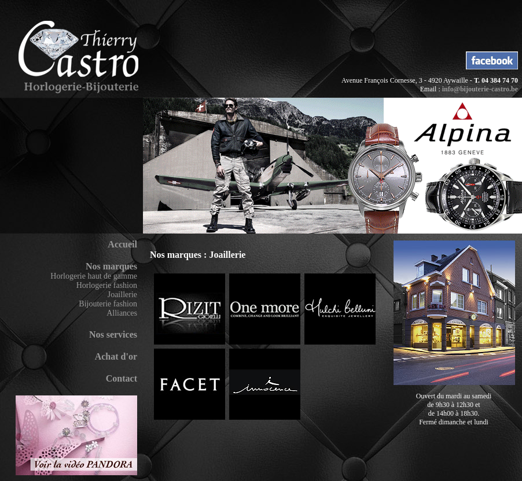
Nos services (113, 334)
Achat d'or (116, 356)
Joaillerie (122, 294)
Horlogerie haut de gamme (93, 276)
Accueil (122, 244)
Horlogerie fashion (106, 285)
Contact (121, 378)
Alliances (121, 313)
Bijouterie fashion (108, 303)
